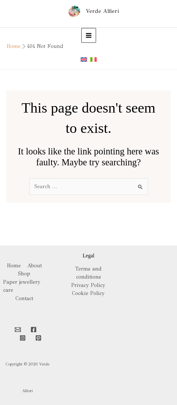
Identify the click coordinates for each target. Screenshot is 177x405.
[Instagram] (23, 338)
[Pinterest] (38, 338)
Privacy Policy (88, 285)
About (34, 265)
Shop (24, 274)
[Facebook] (34, 330)
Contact (24, 298)
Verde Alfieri (102, 11)
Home (14, 265)
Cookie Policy (88, 293)
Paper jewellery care (21, 286)
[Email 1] (18, 330)
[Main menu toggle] (88, 35)
